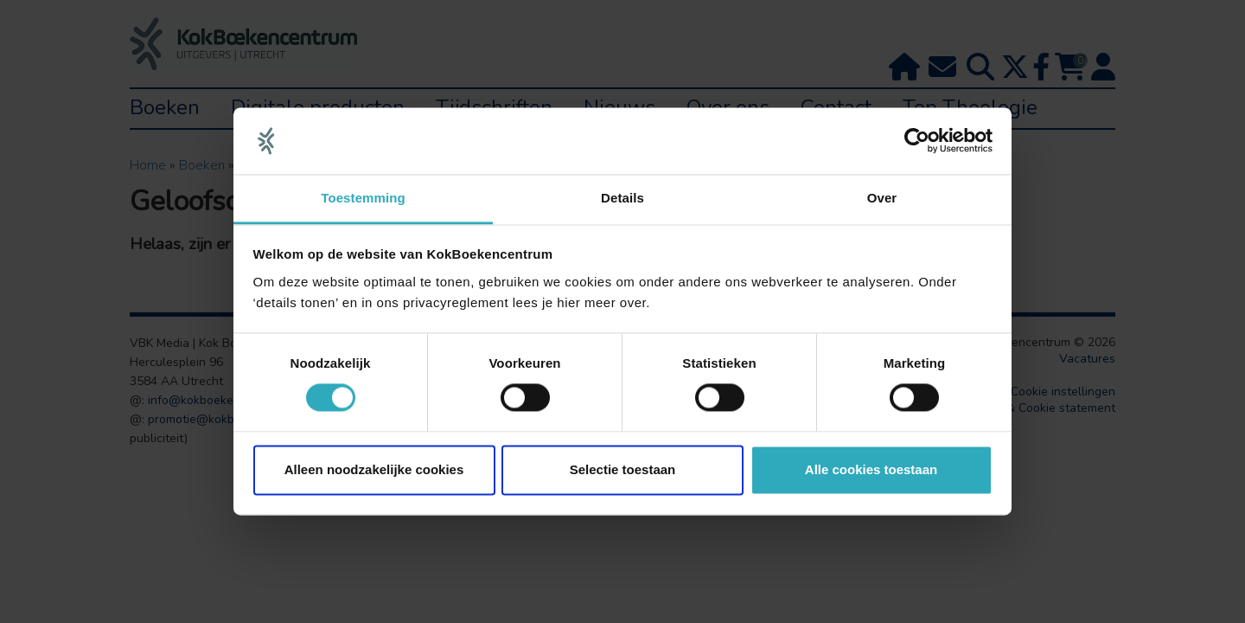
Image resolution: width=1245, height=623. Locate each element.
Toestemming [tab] (363, 197)
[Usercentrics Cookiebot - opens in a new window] (917, 141)
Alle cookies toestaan (871, 469)
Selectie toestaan (623, 469)
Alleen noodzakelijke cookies (374, 469)
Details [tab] (622, 197)
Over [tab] (882, 197)
